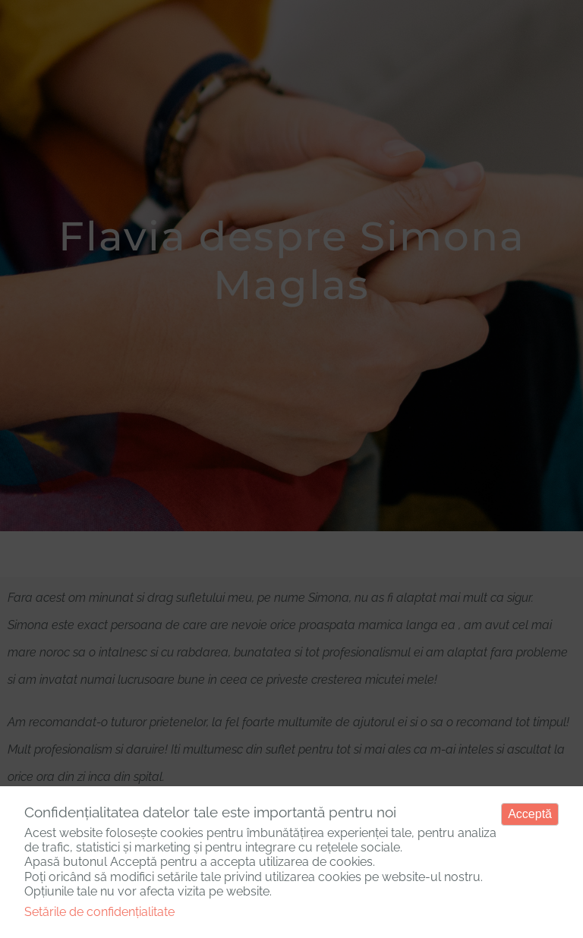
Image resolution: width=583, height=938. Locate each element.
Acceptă (530, 813)
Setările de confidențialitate (99, 912)
